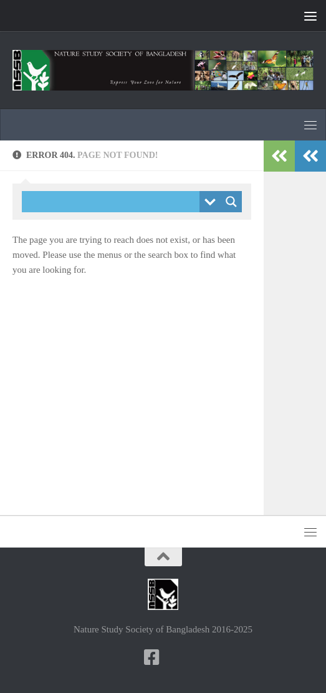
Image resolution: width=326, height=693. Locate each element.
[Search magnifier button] (231, 201)
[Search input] (113, 201)
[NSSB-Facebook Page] (152, 657)
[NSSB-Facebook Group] (174, 658)
